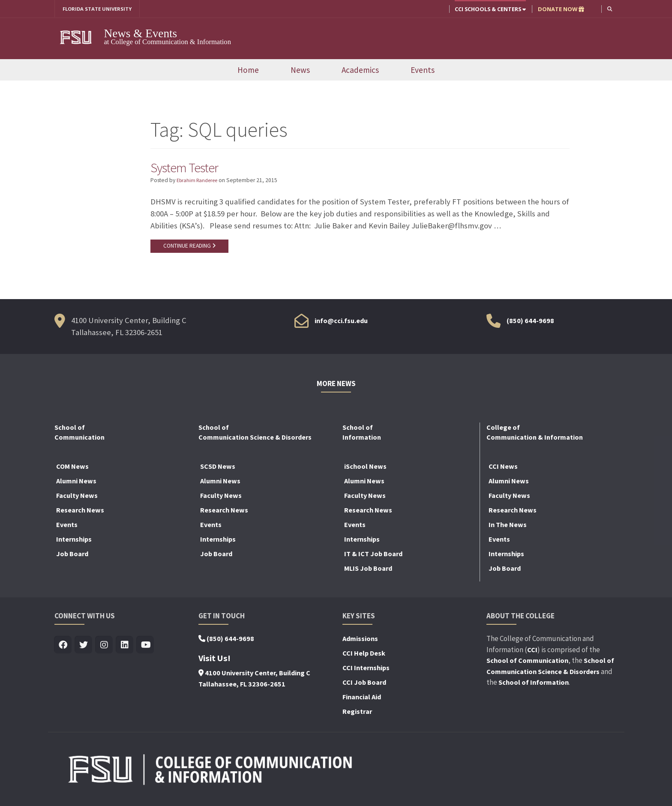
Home (248, 71)
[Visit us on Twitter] (84, 648)
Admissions (360, 642)
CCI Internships (366, 671)
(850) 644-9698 (530, 323)
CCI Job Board (364, 685)
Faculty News (77, 498)
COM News (72, 469)
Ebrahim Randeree (200, 182)
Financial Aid (361, 700)
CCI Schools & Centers (489, 9)
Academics (360, 71)
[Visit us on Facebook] (63, 648)
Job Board (72, 557)
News (300, 71)
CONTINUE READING (191, 248)
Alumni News (76, 484)
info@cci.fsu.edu (341, 323)
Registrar (357, 714)
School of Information (533, 685)
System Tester (189, 168)
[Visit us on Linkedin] (125, 648)
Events (423, 71)
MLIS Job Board (368, 571)
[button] (609, 9)
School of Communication (527, 663)
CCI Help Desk (363, 656)
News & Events (140, 33)
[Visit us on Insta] (104, 648)
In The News (508, 528)
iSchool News (365, 469)
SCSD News (217, 469)
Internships (74, 542)
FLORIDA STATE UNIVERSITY (100, 9)
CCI (532, 652)
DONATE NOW (560, 9)
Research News (80, 513)
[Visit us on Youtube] (145, 648)
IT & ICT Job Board (373, 557)
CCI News (503, 469)
